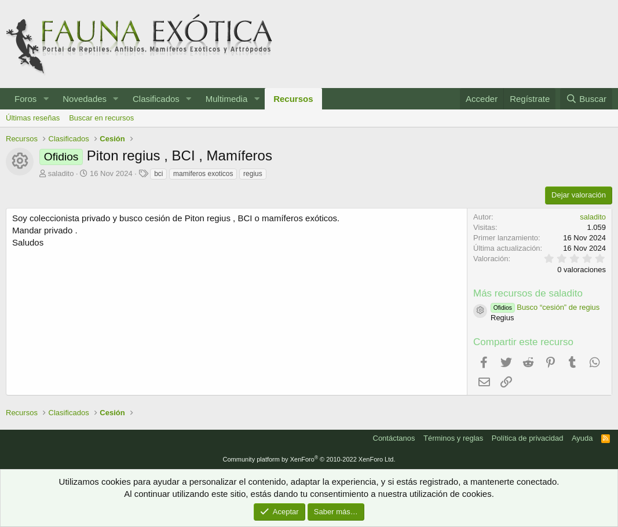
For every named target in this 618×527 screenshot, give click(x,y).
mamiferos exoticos (203, 174)
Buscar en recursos (101, 118)
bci (158, 174)
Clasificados (156, 99)
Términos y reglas (453, 438)
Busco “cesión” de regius (545, 307)
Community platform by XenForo (309, 459)
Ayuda (582, 438)
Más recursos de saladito (528, 293)
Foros (25, 99)
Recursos (293, 99)
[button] (46, 98)
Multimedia (227, 99)
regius (252, 174)
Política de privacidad (528, 438)
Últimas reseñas (33, 118)
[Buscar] (586, 98)
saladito (61, 173)
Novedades (85, 99)
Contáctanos (394, 438)
